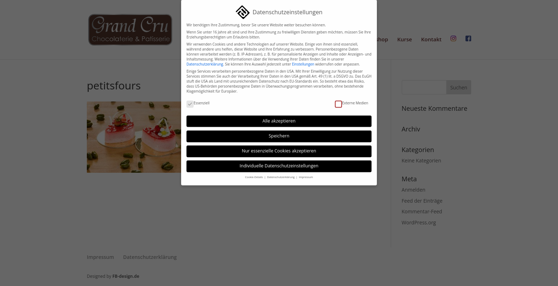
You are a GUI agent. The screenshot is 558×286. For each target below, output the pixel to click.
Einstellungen (303, 60)
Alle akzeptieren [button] (279, 117)
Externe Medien (351, 99)
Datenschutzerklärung (204, 60)
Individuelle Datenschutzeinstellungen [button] (278, 163)
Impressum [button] (306, 174)
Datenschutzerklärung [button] (281, 174)
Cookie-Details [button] (254, 174)
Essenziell (198, 99)
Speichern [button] (279, 133)
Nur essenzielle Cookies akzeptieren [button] (279, 148)
